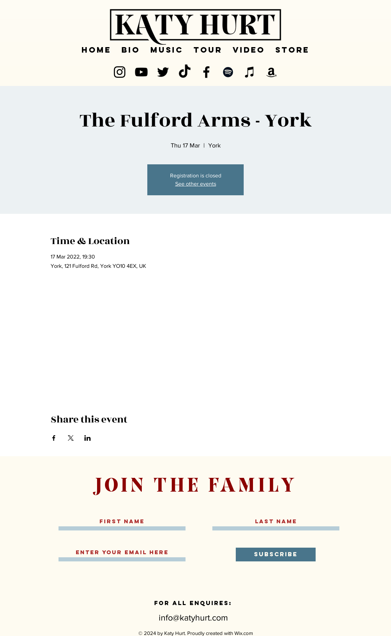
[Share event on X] (70, 438)
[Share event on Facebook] (54, 438)
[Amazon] (271, 72)
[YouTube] (141, 72)
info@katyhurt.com (193, 617)
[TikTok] (184, 72)
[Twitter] (163, 72)
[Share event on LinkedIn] (87, 438)
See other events (195, 184)
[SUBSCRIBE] (276, 554)
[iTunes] (249, 72)
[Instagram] (119, 72)
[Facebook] (206, 72)
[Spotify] (228, 72)
